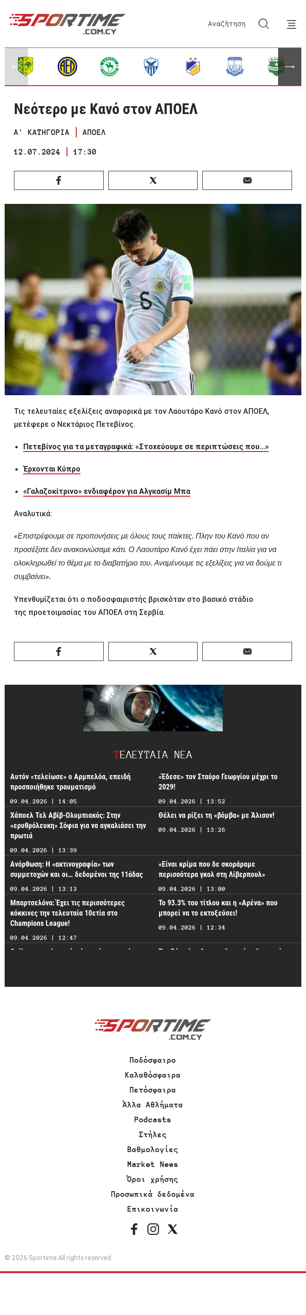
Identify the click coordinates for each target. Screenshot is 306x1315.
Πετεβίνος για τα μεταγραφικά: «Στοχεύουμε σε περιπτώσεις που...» (146, 446)
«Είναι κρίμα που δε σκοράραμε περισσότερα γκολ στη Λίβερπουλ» (212, 869)
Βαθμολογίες (153, 1149)
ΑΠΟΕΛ (94, 132)
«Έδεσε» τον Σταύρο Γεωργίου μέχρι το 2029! (218, 781)
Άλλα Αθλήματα (153, 1104)
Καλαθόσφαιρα (153, 1074)
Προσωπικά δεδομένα (153, 1194)
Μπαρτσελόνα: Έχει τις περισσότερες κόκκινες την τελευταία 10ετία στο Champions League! (67, 913)
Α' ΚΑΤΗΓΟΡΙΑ (42, 132)
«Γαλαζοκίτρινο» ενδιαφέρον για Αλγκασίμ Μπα (106, 491)
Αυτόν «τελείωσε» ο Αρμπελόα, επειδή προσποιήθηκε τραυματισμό (70, 781)
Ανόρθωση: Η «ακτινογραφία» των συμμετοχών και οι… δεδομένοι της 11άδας (76, 869)
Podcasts (153, 1119)
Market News (153, 1164)
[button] (289, 66)
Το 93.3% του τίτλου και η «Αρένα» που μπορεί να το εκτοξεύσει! (218, 907)
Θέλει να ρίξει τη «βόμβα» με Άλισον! (216, 815)
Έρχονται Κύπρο (51, 468)
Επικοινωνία (153, 1209)
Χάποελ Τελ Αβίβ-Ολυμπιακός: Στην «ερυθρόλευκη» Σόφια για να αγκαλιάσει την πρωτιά (78, 825)
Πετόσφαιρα (153, 1089)
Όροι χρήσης (153, 1179)
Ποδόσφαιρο (153, 1060)
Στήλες (153, 1134)
